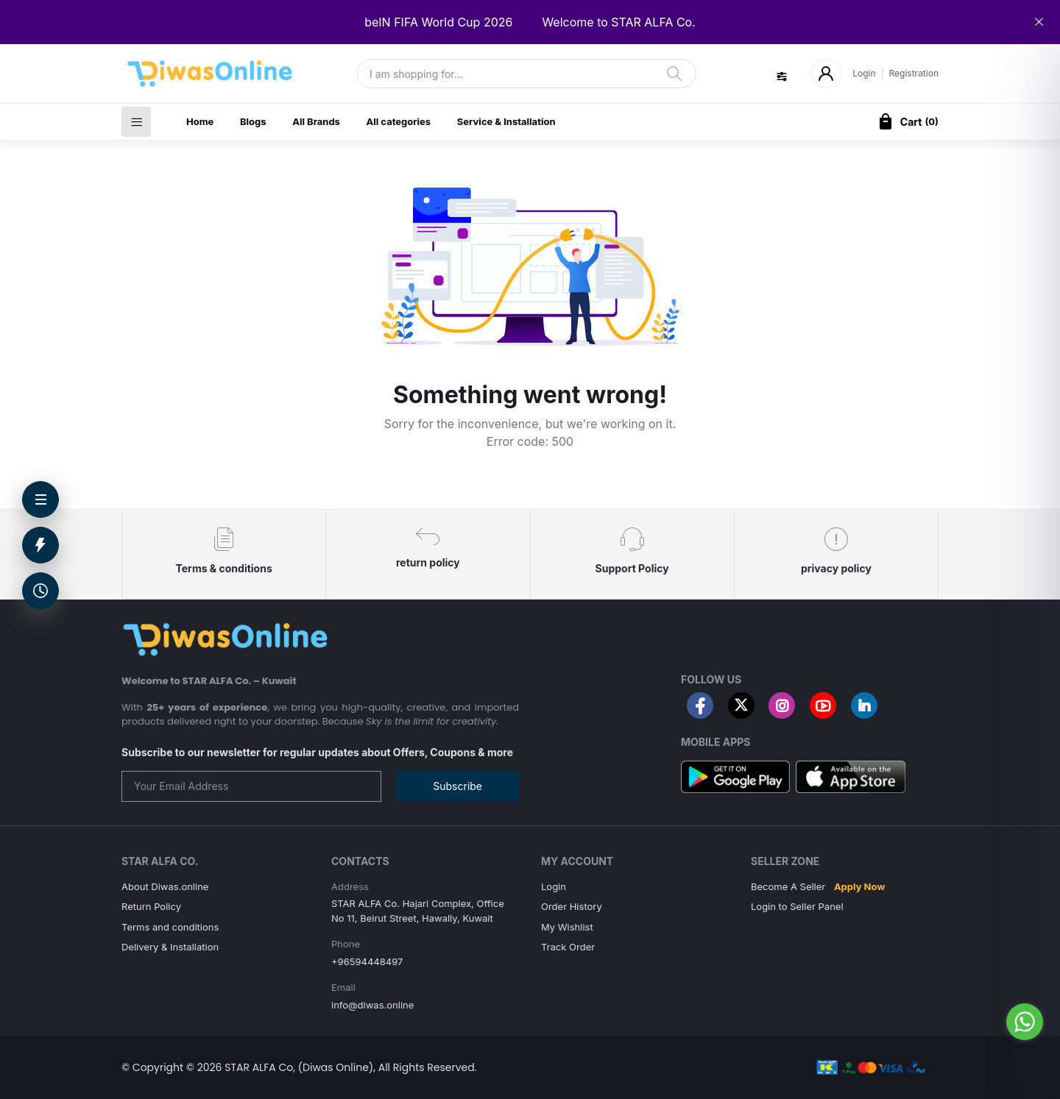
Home (199, 121)
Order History (571, 906)
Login (863, 73)
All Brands (316, 121)
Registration (914, 73)
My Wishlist (567, 927)
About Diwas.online (164, 886)
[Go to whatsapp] (1024, 1021)
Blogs (253, 121)
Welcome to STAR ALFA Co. (618, 22)
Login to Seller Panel (797, 906)
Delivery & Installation (170, 947)
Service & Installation (506, 121)
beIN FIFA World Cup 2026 (438, 22)
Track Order (568, 947)
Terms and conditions (170, 927)
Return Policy (151, 906)
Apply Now (859, 886)
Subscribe (457, 786)
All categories (399, 121)
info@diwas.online (372, 1005)
